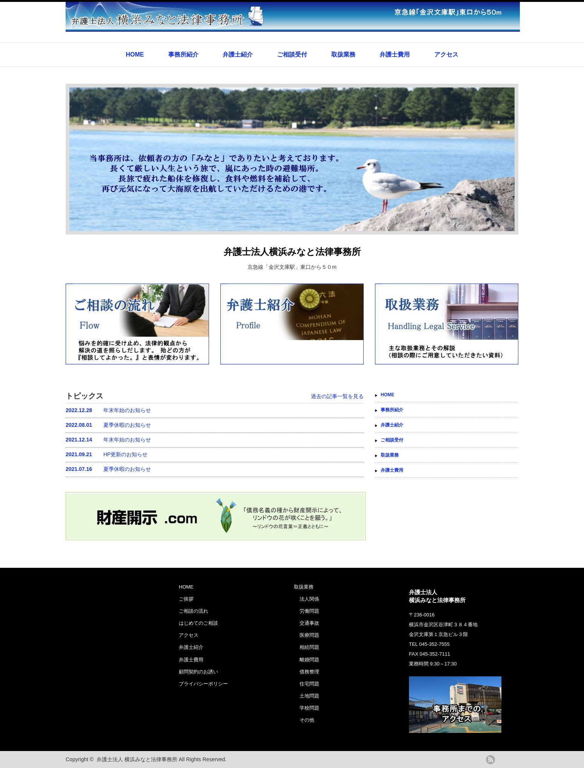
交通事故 (309, 623)
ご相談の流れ (193, 611)
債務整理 (309, 671)
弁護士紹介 (238, 54)
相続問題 (309, 647)
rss (490, 759)
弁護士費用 (395, 54)
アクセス (446, 54)
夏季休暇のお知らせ (108, 425)
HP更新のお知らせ (107, 454)
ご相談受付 (292, 54)
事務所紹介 (183, 54)
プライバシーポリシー (203, 684)
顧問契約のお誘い (198, 671)
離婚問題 (309, 659)
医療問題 (309, 635)
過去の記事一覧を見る (337, 396)
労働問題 (309, 611)
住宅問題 (309, 684)
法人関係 (309, 599)
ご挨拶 (186, 599)
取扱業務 (343, 54)
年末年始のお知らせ (108, 410)
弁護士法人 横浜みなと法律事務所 (137, 759)
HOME (135, 54)
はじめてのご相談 (198, 623)
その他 (307, 720)
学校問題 (309, 708)
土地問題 (309, 696)
